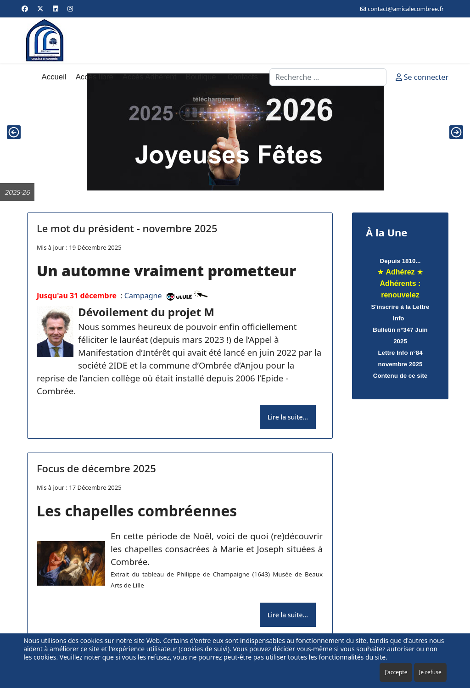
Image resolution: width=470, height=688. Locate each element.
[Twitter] (40, 8)
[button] (14, 132)
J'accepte (396, 672)
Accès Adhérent (150, 77)
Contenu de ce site (400, 375)
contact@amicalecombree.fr (406, 9)
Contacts (243, 77)
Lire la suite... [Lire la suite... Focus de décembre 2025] (288, 614)
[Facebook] (25, 8)
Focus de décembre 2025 (96, 468)
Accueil (54, 77)
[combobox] (327, 77)
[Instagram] (70, 8)
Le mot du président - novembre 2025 (127, 228)
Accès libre (94, 77)
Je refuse (430, 672)
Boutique (200, 77)
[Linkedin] (55, 8)
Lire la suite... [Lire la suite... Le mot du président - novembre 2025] (288, 417)
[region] (235, 132)
